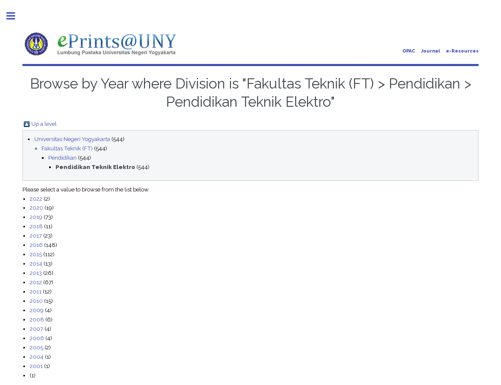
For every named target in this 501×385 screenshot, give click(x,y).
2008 (37, 319)
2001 (36, 366)
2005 (36, 347)
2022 (36, 198)
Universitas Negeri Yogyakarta (72, 139)
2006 (37, 338)
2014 (36, 263)
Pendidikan (62, 157)
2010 (36, 300)
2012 (36, 282)
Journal (430, 51)
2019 (36, 216)
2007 (36, 328)
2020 (36, 207)
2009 (37, 310)
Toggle (15, 16)
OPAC (408, 51)
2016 (36, 244)
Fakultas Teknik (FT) (67, 148)
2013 (36, 272)
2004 (37, 356)
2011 (36, 291)
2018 (36, 226)
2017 (36, 235)
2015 (36, 254)
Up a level (44, 123)
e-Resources (462, 51)
